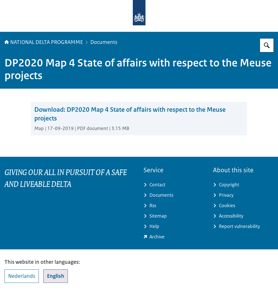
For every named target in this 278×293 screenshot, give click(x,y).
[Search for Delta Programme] (266, 45)
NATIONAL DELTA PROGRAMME (44, 42)
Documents (103, 42)
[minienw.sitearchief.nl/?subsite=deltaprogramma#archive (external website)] (174, 236)
